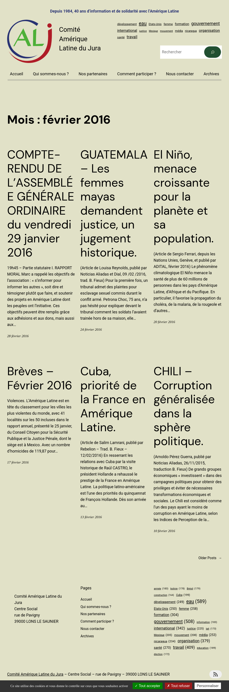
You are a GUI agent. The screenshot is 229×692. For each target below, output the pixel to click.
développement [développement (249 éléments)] (127, 24)
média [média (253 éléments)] (179, 30)
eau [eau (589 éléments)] (143, 23)
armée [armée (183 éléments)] (161, 588)
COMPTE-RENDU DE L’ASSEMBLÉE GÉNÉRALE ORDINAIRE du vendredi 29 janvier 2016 (40, 203)
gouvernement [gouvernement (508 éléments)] (205, 23)
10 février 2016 (164, 531)
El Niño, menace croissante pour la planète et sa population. (184, 197)
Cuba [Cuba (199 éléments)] (183, 595)
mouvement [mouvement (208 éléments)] (166, 31)
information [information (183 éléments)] (207, 622)
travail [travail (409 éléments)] (132, 37)
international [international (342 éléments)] (127, 30)
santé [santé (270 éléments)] (121, 37)
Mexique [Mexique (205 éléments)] (153, 31)
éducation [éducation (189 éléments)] (206, 648)
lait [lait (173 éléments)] (211, 629)
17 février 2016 (18, 462)
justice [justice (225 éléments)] (143, 30)
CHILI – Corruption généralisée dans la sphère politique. (184, 406)
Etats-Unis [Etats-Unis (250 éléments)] (155, 24)
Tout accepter (147, 686)
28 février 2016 (18, 336)
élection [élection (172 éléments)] (162, 654)
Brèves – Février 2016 (39, 378)
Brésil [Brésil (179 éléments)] (193, 588)
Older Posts (210, 558)
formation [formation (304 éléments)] (182, 24)
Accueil (16, 73)
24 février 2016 (91, 329)
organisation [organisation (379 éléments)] (209, 30)
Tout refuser (178, 686)
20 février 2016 (164, 322)
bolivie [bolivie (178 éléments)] (177, 589)
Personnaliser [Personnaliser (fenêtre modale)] (208, 686)
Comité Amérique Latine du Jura (80, 39)
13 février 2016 (91, 517)
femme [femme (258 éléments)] (168, 24)
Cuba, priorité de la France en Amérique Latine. (112, 399)
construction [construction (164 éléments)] (164, 595)
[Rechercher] (212, 52)
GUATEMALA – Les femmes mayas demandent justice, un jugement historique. (114, 203)
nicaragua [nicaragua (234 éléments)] (191, 30)
